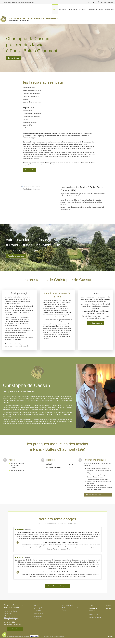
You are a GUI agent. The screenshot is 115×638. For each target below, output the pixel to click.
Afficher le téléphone (18, 470)
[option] (57, 48)
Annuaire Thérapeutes (57, 636)
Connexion (109, 636)
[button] (4, 634)
